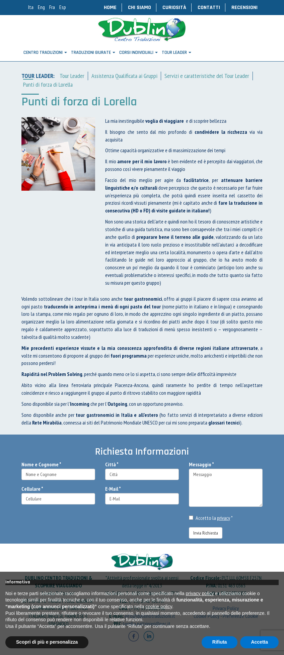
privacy (223, 517)
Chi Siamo (139, 7)
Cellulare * (32, 488)
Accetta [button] (259, 642)
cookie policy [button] (159, 606)
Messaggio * (201, 464)
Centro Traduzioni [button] (45, 53)
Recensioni (244, 7)
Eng (41, 7)
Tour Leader (72, 76)
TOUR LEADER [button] (176, 53)
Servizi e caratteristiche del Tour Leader (206, 76)
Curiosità (174, 7)
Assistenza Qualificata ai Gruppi (124, 76)
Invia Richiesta (205, 533)
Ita (30, 7)
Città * (112, 464)
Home (110, 7)
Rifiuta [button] (219, 642)
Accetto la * (211, 517)
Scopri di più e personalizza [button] (47, 642)
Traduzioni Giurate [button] (93, 53)
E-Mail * (113, 488)
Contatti (209, 7)
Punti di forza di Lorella (48, 84)
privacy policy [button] (200, 593)
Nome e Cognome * (41, 464)
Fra (52, 7)
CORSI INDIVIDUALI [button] (138, 53)
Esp (62, 7)
